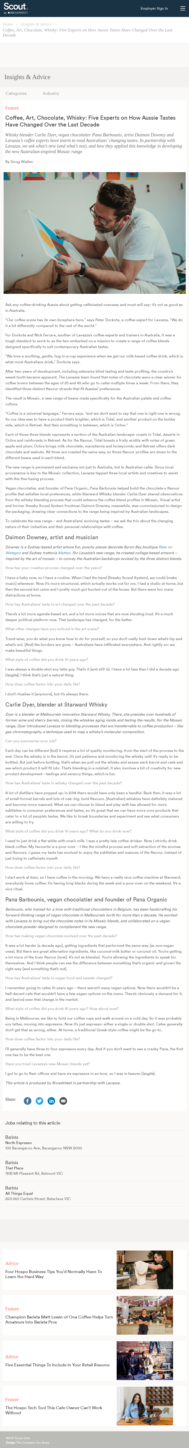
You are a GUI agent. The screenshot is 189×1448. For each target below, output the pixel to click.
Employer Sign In (154, 8)
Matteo (64, 553)
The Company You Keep (27, 1442)
